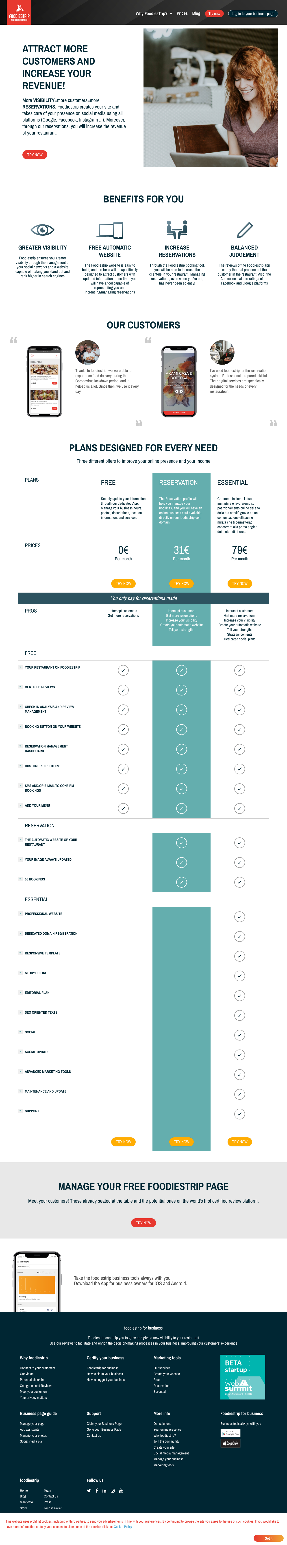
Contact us (94, 1435)
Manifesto (26, 1501)
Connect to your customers (37, 1367)
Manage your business (168, 1458)
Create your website (167, 1373)
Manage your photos (33, 1435)
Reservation (162, 1385)
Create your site (164, 1447)
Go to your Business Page (104, 1429)
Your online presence (167, 1429)
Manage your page (32, 1423)
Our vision (27, 1373)
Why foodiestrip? (165, 1435)
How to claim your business (105, 1373)
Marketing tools (164, 1464)
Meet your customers (34, 1391)
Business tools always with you (240, 1423)
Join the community (166, 1441)
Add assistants (29, 1429)
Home (24, 1490)
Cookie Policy (123, 1526)
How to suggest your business (106, 1379)
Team (47, 1490)
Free (157, 1379)
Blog (196, 13)
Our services (162, 1367)
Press (48, 1501)
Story (23, 1508)
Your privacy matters (33, 1397)
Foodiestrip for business (102, 1367)
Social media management (171, 1453)
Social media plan (31, 1441)
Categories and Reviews (36, 1385)
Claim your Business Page (104, 1423)
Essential (160, 1391)
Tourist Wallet (53, 1508)
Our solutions (162, 1423)
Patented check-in (32, 1379)
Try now (214, 13)
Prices (182, 13)
